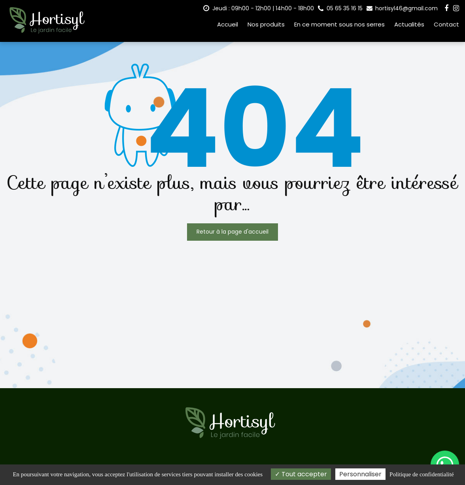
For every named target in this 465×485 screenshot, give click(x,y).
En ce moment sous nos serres (339, 24)
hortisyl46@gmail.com (402, 8)
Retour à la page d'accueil (232, 232)
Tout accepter (301, 474)
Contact (446, 24)
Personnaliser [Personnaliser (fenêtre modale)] (360, 474)
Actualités (409, 24)
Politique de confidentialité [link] (421, 474)
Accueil (227, 24)
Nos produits (266, 24)
